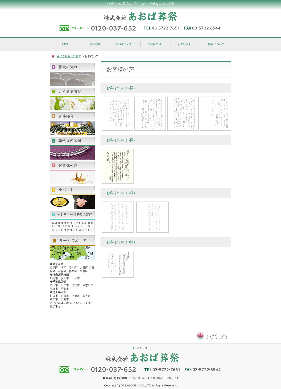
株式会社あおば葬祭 (69, 56)
